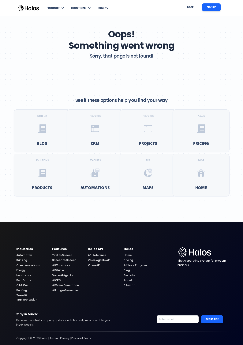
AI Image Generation (66, 290)
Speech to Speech (64, 260)
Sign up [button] (211, 7)
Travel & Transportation (26, 297)
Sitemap (129, 285)
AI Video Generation (65, 285)
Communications (27, 265)
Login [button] (191, 7)
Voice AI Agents (62, 275)
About (128, 280)
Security (129, 275)
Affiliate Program (135, 265)
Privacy (64, 338)
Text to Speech (62, 255)
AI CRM (56, 280)
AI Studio (58, 270)
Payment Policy (81, 338)
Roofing (21, 290)
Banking (21, 260)
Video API (94, 265)
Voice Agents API (99, 260)
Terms (54, 338)
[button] (55, 8)
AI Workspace (61, 265)
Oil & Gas (22, 285)
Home (128, 255)
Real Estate (23, 280)
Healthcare (23, 275)
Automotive (24, 255)
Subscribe (212, 319)
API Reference (97, 255)
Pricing (128, 260)
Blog (127, 270)
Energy (20, 270)
